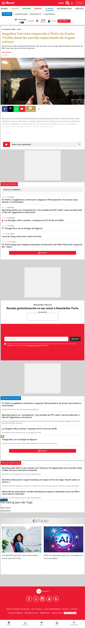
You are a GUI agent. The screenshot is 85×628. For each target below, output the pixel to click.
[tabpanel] (22, 544)
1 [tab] (40, 569)
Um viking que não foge (16, 502)
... (44, 108)
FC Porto (49, 9)
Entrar (79, 3)
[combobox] (42, 189)
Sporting (26, 9)
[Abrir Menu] (3, 3)
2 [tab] (43, 569)
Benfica (38, 9)
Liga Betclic (49, 14)
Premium (15, 9)
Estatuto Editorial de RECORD (18, 609)
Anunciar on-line (31, 613)
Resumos (35, 14)
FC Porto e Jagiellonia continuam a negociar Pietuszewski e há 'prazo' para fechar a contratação (40, 200)
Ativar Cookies (70, 613)
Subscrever (75, 339)
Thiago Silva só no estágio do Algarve (22, 228)
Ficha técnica (36, 609)
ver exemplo (42, 312)
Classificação (21, 14)
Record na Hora (64, 9)
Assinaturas (44, 613)
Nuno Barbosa (6, 52)
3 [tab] (46, 569)
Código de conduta (15, 613)
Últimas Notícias (9, 184)
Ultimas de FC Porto (11, 398)
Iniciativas (8, 218)
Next (70, 569)
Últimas (4, 9)
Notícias (42, 253)
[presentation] (42, 316)
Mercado (79, 9)
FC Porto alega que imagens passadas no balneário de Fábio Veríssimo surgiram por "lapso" (42, 245)
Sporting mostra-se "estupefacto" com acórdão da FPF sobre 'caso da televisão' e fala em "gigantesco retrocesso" (42, 211)
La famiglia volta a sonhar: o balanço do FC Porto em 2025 (33, 220)
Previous (15, 569)
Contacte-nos (56, 613)
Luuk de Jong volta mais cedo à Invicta (21, 236)
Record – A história (70, 609)
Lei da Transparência (52, 609)
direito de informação (33, 345)
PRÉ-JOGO (64, 21)
